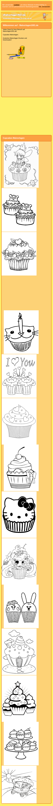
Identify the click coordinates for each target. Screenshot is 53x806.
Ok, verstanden (44, 7)
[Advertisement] (26, 78)
